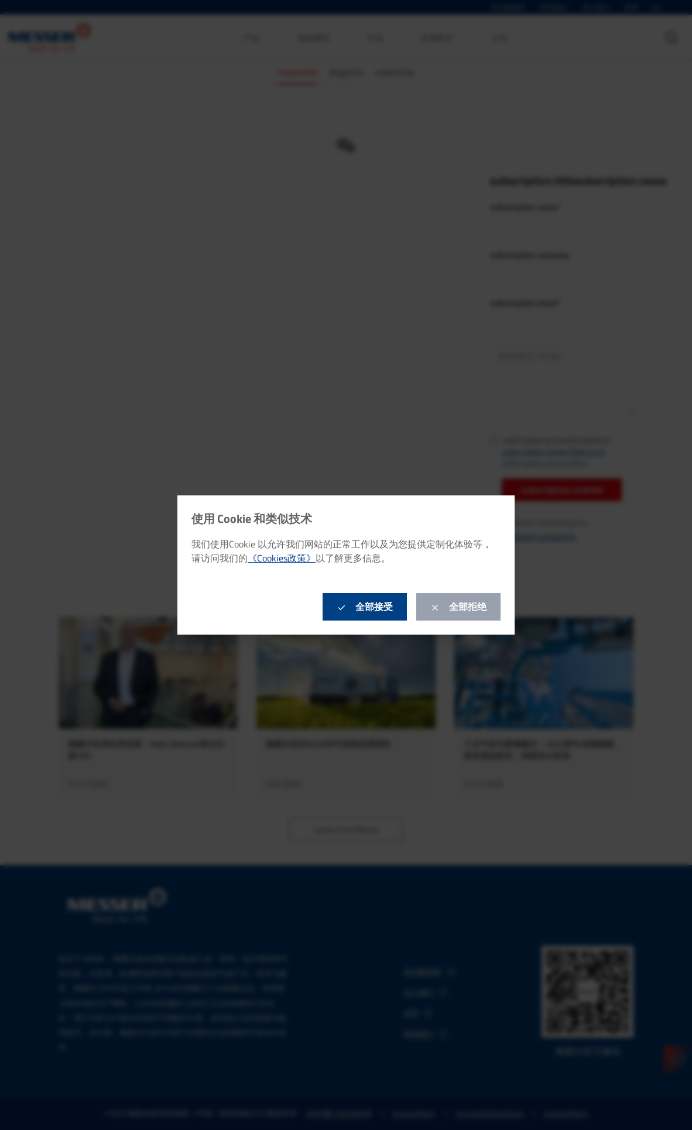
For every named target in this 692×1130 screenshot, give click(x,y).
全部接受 (365, 607)
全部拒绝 (458, 607)
